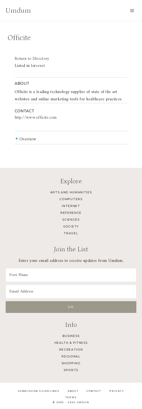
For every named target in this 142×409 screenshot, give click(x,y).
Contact (94, 391)
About (73, 391)
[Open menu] (132, 10)
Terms (71, 397)
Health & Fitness (71, 342)
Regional (71, 356)
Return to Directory (32, 58)
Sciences (70, 219)
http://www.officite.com (36, 117)
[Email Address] (71, 291)
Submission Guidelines (38, 391)
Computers (70, 199)
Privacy (116, 391)
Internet (38, 65)
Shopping (71, 363)
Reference (71, 213)
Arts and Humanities (71, 192)
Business (71, 336)
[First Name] (71, 275)
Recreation (71, 349)
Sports (71, 370)
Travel (71, 233)
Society (71, 226)
